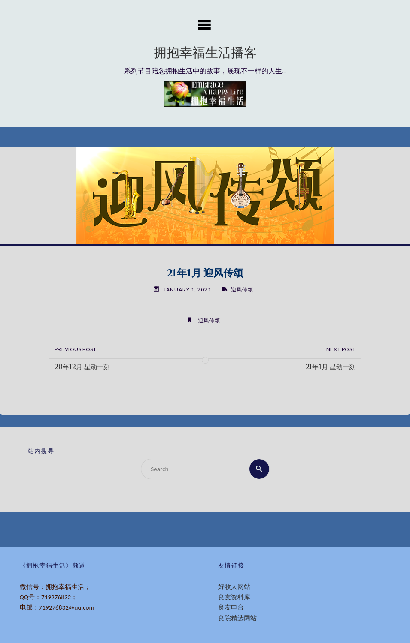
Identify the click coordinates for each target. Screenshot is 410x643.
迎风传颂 (242, 289)
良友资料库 (234, 597)
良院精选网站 (237, 618)
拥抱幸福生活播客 (205, 53)
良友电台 (231, 607)
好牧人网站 (234, 587)
